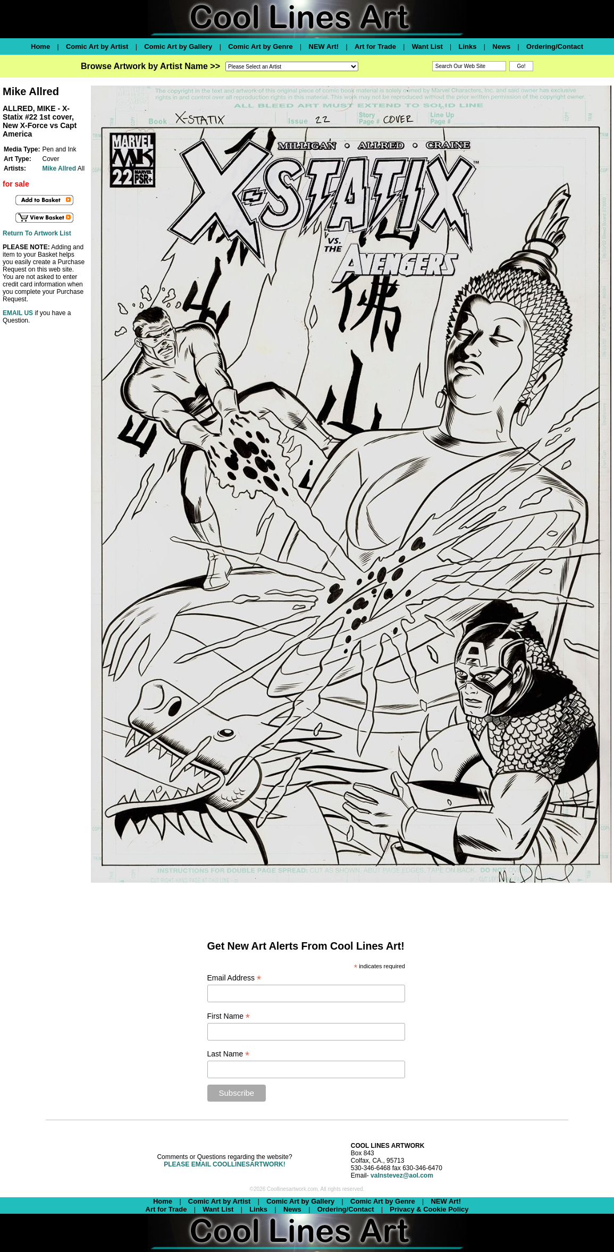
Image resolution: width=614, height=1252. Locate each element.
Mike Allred (59, 168)
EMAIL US (18, 313)
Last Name (228, 1054)
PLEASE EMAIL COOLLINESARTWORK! (224, 1164)
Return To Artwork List (37, 233)
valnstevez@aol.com (402, 1175)
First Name (228, 1016)
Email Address (234, 978)
